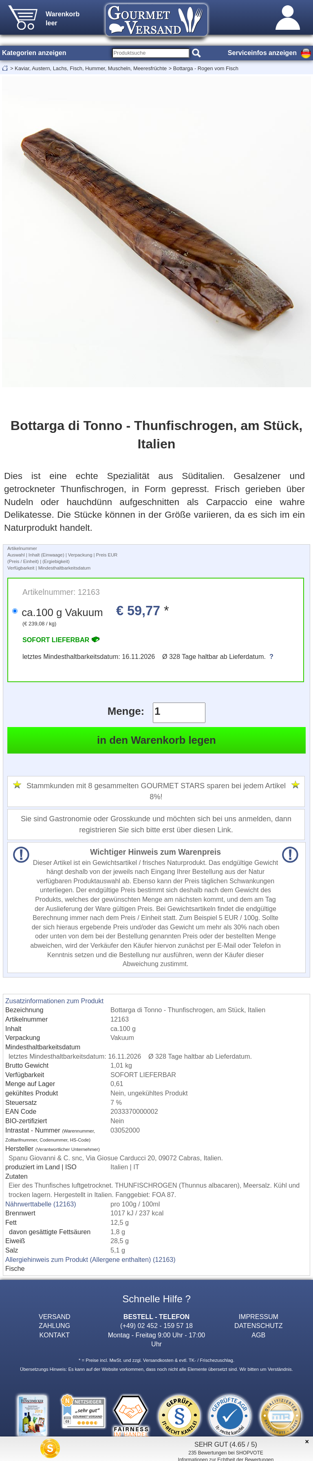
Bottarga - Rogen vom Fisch (205, 68)
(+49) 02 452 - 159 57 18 (156, 1325)
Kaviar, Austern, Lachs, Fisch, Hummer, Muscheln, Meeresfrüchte (91, 68)
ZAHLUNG (54, 1325)
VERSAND (55, 1316)
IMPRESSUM (258, 1316)
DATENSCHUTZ (258, 1325)
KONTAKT (54, 1335)
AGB (258, 1335)
